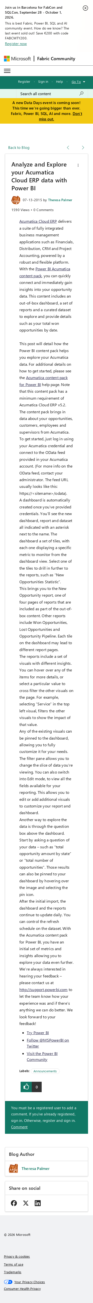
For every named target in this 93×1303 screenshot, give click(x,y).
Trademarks (13, 1272)
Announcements (45, 1071)
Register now (16, 43)
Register (24, 81)
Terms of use (13, 1264)
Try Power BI (38, 1032)
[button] (78, 165)
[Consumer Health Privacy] (46, 1288)
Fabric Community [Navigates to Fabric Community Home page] (56, 58)
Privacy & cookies (17, 1256)
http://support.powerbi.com (43, 989)
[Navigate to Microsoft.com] (17, 58)
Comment (19, 1126)
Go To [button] (76, 82)
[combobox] (52, 93)
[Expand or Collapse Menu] (7, 71)
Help (59, 81)
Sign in (43, 81)
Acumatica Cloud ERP (38, 221)
